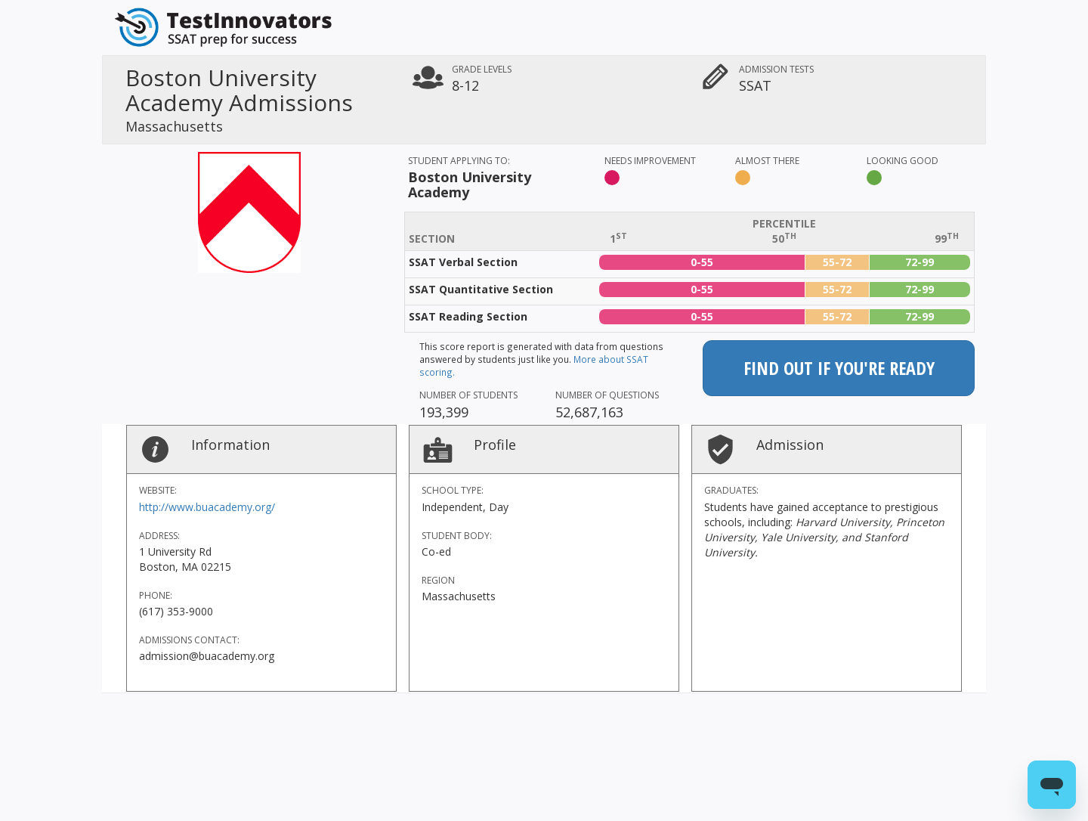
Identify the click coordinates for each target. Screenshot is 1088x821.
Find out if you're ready (839, 367)
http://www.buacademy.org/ (207, 507)
